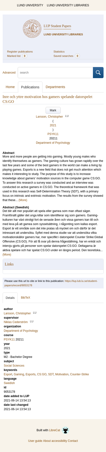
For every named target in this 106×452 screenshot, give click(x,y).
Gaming (19, 374)
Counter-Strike (79, 374)
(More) (23, 200)
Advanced (9, 72)
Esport (8, 374)
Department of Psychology (53, 142)
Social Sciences (14, 365)
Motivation (62, 374)
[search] (55, 72)
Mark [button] (53, 110)
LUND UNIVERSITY (30, 5)
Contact (73, 441)
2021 (53, 125)
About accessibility (55, 441)
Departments (55, 87)
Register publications (20, 51)
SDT (51, 374)
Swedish (9, 383)
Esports (31, 374)
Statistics (59, 51)
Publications (30, 87)
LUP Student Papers (57, 26)
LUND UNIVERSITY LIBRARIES (68, 5)
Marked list (17, 56)
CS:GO (42, 374)
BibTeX (25, 297)
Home (10, 87)
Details (10, 298)
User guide (35, 441)
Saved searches (67, 56)
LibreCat (59, 430)
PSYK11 (53, 134)
